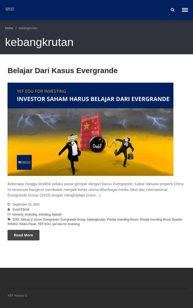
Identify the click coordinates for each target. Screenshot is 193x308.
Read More (23, 235)
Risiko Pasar (27, 224)
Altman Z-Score (31, 219)
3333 (15, 219)
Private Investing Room (122, 219)
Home (9, 28)
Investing (31, 214)
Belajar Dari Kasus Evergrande (63, 70)
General (17, 214)
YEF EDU (44, 224)
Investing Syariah (50, 214)
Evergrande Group (73, 219)
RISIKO (13, 224)
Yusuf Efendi (20, 209)
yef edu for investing (66, 224)
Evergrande (51, 219)
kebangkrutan (96, 219)
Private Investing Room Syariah (161, 219)
